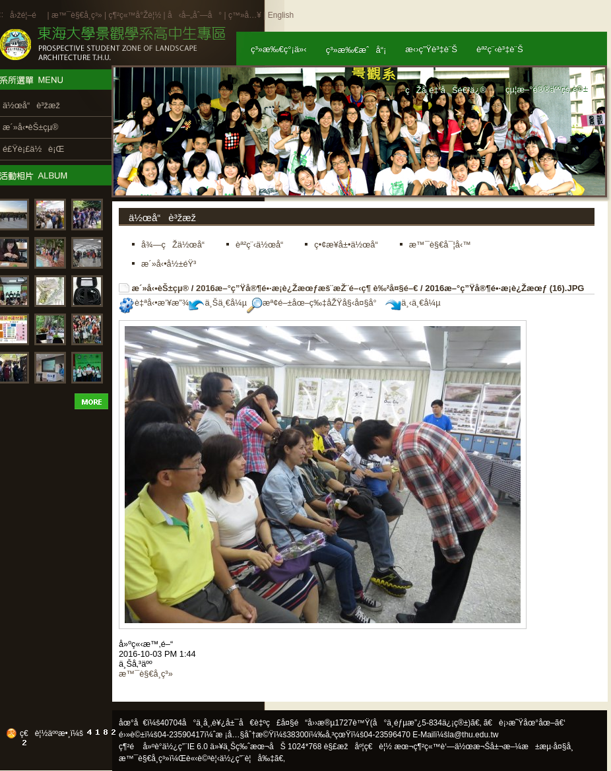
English (281, 15)
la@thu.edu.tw (473, 734)
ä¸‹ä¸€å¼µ (412, 303)
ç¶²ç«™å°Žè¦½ (134, 15)
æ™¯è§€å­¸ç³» (77, 15)
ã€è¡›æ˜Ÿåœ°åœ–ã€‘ (524, 722)
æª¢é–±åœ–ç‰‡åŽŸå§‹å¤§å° (315, 303)
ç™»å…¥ (244, 15)
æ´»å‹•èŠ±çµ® (160, 288)
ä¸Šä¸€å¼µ (218, 303)
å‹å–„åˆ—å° (195, 15)
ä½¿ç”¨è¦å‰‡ (247, 758)
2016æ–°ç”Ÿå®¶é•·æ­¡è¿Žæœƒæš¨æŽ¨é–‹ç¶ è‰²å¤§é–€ (307, 288)
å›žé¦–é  (27, 15)
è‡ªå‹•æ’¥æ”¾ (154, 303)
